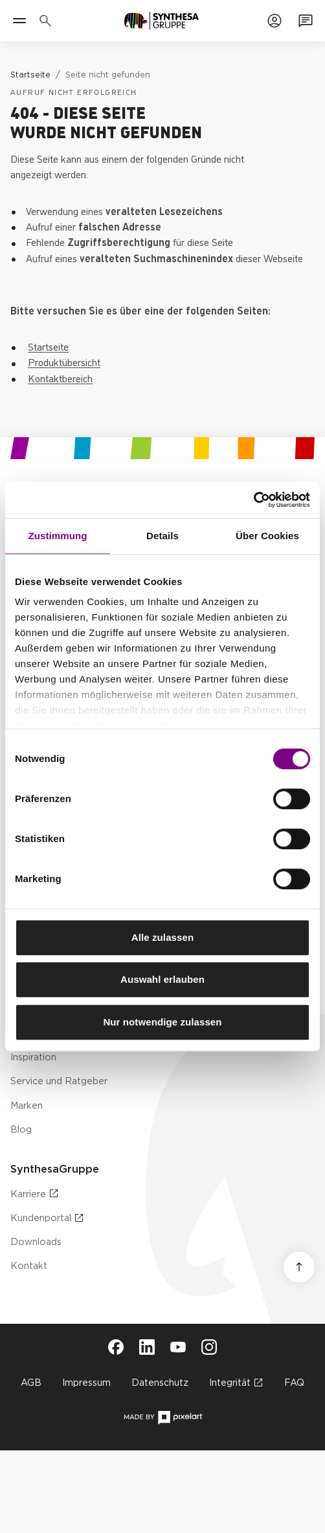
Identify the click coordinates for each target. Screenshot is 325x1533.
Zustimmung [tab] (57, 535)
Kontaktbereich (60, 378)
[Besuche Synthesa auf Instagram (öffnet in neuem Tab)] (209, 1347)
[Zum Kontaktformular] (305, 21)
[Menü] (19, 20)
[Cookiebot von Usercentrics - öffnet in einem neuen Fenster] (253, 499)
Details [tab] (162, 535)
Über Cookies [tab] (267, 535)
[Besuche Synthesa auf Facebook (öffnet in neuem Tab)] (116, 1347)
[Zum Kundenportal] (274, 21)
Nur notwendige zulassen (162, 1021)
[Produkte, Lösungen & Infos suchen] (48, 20)
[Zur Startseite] (161, 21)
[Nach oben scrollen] (299, 1266)
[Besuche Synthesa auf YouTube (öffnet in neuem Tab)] (178, 1347)
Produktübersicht (64, 362)
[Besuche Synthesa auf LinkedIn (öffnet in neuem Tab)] (147, 1347)
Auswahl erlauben (162, 979)
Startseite (48, 346)
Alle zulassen (162, 937)
